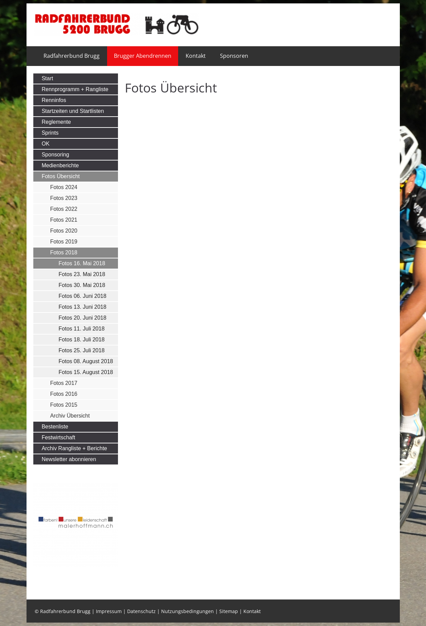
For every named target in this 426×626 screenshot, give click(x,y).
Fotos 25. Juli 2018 (81, 350)
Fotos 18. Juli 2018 (81, 339)
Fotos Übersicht (60, 176)
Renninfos (53, 100)
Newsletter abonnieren (68, 459)
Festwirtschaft (58, 437)
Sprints (49, 133)
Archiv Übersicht (69, 416)
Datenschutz (141, 611)
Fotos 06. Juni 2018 (82, 296)
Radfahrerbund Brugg (72, 56)
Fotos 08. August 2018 (85, 361)
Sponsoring (55, 154)
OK (45, 144)
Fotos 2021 (63, 220)
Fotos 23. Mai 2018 (81, 274)
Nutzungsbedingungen (187, 611)
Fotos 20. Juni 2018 (82, 318)
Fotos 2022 (63, 209)
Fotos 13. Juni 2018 (82, 307)
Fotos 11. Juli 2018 (81, 329)
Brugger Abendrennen (142, 56)
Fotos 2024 (63, 187)
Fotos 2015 (63, 405)
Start (47, 78)
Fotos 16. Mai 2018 (81, 263)
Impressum (109, 611)
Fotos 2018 (63, 252)
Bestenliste (54, 426)
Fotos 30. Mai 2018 (81, 285)
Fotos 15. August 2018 (85, 372)
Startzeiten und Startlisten (72, 111)
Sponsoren (234, 56)
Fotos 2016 (63, 394)
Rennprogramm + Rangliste (74, 89)
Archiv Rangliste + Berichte (74, 448)
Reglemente (56, 122)
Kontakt (196, 56)
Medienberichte (60, 165)
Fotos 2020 (63, 231)
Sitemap (228, 611)
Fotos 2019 (63, 241)
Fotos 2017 (63, 383)
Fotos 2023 (63, 198)
